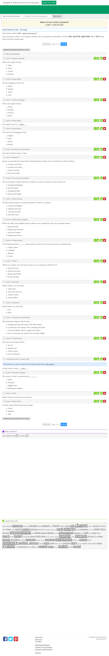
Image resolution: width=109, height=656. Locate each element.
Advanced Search (12, 16)
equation (84, 529)
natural (32, 536)
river (77, 540)
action (4, 526)
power (6, 539)
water (63, 545)
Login (47, 24)
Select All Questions (11, 54)
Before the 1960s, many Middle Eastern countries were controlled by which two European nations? (36, 223)
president (15, 539)
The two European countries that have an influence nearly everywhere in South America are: (34, 182)
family (97, 529)
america (9, 526)
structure (80, 543)
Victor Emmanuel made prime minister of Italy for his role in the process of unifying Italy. (36, 244)
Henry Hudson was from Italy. (12, 306)
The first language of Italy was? (13, 83)
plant (96, 536)
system (8, 545)
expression (90, 529)
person (81, 535)
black (51, 526)
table (16, 546)
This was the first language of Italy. (14, 132)
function (5, 533)
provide (42, 540)
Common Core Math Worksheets (44, 649)
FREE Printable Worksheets (42, 645)
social (41, 543)
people (65, 535)
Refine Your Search (29, 33)
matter (12, 536)
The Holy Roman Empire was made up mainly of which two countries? (26, 202)
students (84, 543)
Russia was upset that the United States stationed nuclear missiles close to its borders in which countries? (38, 161)
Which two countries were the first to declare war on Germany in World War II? (29, 265)
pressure (22, 540)
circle (4, 529)
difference (53, 529)
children (103, 526)
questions (63, 538)
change (81, 524)
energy (70, 528)
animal (39, 526)
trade (36, 546)
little (90, 533)
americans (26, 526)
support (94, 543)
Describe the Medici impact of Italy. (14, 153)
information (66, 532)
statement (67, 543)
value (51, 546)
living (94, 533)
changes (90, 526)
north (38, 536)
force (103, 529)
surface (99, 543)
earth (60, 529)
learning (77, 533)
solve (46, 542)
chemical (96, 526)
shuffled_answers (28, 542)
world (77, 546)
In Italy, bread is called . (15, 368)
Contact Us (38, 652)
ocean (48, 536)
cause (67, 526)
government (20, 531)
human (43, 533)
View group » (50, 364)
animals (46, 525)
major (99, 533)
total (33, 546)
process (30, 539)
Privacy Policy (39, 637)
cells (72, 525)
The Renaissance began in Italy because (16, 321)
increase (56, 533)
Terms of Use (38, 639)
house (37, 532)
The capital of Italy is (14, 124)
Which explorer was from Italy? (13, 286)
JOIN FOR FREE (49, 2)
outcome (52, 536)
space (56, 543)
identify (50, 532)
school (83, 539)
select (89, 540)
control (18, 529)
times (29, 547)
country (26, 528)
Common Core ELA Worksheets (43, 647)
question (50, 539)
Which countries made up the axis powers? (17, 397)
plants (100, 536)
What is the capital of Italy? (11, 62)
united (43, 546)
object (43, 536)
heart (32, 533)
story (74, 542)
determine (48, 529)
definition (34, 529)
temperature (22, 546)
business (62, 526)
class (8, 529)
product (38, 540)
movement (26, 536)
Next (63, 44)
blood (56, 525)
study (89, 543)
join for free (58, 24)
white (70, 547)
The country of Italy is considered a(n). (19, 376)
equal (78, 529)
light (86, 532)
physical (90, 536)
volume (56, 546)
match (6, 536)
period (73, 536)
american (17, 525)
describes (41, 529)
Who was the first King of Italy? (13, 342)
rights (74, 540)
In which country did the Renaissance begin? (17, 405)
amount (33, 525)
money (18, 536)
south (52, 543)
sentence (10, 542)
